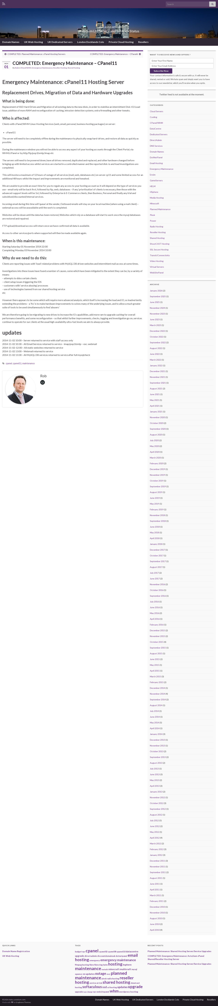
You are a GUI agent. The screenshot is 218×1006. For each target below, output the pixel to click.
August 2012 (156, 814)
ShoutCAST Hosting (159, 243)
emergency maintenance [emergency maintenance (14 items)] (118, 960)
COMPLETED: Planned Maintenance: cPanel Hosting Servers (36, 54)
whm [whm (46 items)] (114, 991)
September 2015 (158, 647)
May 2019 (154, 503)
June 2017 (155, 578)
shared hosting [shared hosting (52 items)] (116, 982)
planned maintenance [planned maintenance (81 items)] (101, 975)
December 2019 (157, 469)
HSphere (154, 192)
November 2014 (157, 693)
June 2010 (155, 924)
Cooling (153, 117)
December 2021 (157, 371)
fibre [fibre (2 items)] (91, 965)
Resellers (143, 41)
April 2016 (155, 619)
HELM (152, 186)
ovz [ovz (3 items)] (108, 974)
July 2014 (154, 711)
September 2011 (158, 872)
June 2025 (155, 302)
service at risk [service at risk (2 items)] (95, 983)
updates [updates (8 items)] (122, 987)
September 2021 (158, 382)
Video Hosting (157, 261)
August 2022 (156, 348)
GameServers (156, 180)
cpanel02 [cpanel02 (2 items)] (103, 951)
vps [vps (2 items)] (94, 992)
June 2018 (155, 526)
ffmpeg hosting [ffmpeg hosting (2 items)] (82, 965)
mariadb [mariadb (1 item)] (105, 969)
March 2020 (155, 457)
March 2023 (155, 325)
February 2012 (157, 849)
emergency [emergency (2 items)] (94, 960)
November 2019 (157, 475)
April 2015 (155, 670)
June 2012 (155, 826)
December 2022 (157, 331)
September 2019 (158, 486)
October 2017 (156, 555)
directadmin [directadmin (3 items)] (90, 956)
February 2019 (157, 509)
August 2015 (156, 653)
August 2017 (156, 567)
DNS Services (156, 146)
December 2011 (157, 860)
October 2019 (156, 480)
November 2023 (157, 313)
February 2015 (157, 682)
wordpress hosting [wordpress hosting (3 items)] (128, 991)
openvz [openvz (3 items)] (78, 974)
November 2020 (157, 417)
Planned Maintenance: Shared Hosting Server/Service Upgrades (179, 951)
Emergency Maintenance (42, 68)
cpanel (9, 363)
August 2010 (156, 918)
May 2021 (154, 400)
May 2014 (154, 722)
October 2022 (156, 336)
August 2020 (156, 434)
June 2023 (155, 319)
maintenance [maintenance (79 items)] (88, 968)
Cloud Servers (156, 111)
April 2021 (155, 405)
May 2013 (154, 780)
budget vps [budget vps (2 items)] (80, 951)
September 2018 (158, 521)
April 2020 (155, 452)
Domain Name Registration (16, 951)
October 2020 (156, 423)
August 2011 (156, 878)
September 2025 (158, 296)
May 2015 (154, 665)
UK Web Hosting (33, 41)
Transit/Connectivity (160, 255)
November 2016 (157, 584)
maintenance (28, 363)
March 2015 (155, 676)
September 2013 (158, 757)
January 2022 (156, 365)
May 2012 (154, 832)
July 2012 (154, 820)
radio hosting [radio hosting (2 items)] (113, 978)
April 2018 (155, 538)
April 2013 (155, 786)
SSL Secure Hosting (159, 249)
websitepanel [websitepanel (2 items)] (103, 992)
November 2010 (157, 912)
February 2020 (157, 463)
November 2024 (157, 308)
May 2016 (154, 613)
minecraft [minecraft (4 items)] (113, 969)
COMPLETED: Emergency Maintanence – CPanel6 (114, 54)
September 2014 (158, 699)
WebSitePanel (157, 272)
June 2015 (155, 659)
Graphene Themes (23, 1002)
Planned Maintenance (160, 209)
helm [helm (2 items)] (105, 965)
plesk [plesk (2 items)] (104, 978)
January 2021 (156, 411)
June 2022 (155, 354)
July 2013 (154, 768)
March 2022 (155, 359)
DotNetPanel (156, 157)
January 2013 (156, 791)
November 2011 (157, 866)
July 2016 (154, 601)
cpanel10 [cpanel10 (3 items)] (121, 951)
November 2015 (157, 636)
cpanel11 (17, 363)
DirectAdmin (156, 140)
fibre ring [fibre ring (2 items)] (98, 965)
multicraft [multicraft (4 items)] (125, 969)
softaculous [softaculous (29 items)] (92, 986)
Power (153, 220)
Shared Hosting (74, 68)
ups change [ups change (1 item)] (88, 992)
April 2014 (155, 728)
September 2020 (158, 429)
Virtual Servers (157, 267)
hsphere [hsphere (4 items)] (127, 964)
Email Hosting (156, 163)
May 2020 (154, 446)
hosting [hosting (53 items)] (115, 963)
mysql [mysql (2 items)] (134, 969)
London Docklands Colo (90, 41)
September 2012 (158, 809)
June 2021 (155, 394)
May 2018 (154, 532)
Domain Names (10, 41)
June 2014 (155, 716)
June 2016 (155, 607)
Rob (16, 68)
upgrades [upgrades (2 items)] (79, 992)
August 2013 (156, 763)
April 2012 (155, 837)
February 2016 (157, 624)
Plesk (152, 215)
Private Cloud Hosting (121, 41)
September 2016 (158, 596)
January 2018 (156, 544)
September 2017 (158, 561)
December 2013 (157, 740)
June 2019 (155, 498)
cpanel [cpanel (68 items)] (92, 950)
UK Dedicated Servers (60, 41)
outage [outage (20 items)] (100, 973)
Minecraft (154, 203)
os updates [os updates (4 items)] (89, 974)
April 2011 (155, 889)
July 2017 (154, 573)
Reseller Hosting (60, 68)
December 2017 (157, 549)
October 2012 (156, 803)
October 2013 (156, 751)
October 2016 (156, 590)
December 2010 (157, 907)
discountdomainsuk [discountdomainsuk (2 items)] (106, 956)
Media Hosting (157, 197)
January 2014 (156, 734)
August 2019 (156, 492)
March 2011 (155, 895)
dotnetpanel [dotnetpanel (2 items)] (121, 956)
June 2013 (155, 774)
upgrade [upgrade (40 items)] (135, 986)
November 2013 (157, 745)
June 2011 (155, 883)
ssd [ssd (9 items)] (104, 987)
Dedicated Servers (158, 134)
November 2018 (157, 515)
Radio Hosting (156, 226)
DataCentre (155, 128)
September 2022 (158, 342)
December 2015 (157, 630)
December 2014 (157, 688)
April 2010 (155, 930)
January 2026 (156, 290)
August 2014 (156, 705)
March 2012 (155, 843)
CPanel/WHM (25, 68)
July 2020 (154, 440)
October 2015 (156, 642)
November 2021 (157, 377)
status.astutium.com (109, 26)
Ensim (152, 174)
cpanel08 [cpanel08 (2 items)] (112, 951)
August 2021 (156, 388)
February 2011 (157, 901)
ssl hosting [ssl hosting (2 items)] (112, 987)
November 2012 (157, 797)
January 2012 (156, 855)
